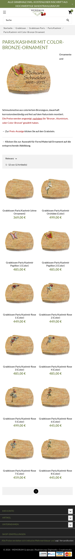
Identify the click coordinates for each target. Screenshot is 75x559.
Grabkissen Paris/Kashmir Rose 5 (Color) (19, 420)
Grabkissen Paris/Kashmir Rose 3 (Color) (19, 368)
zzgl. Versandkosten (64, 540)
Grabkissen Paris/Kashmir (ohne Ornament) (19, 212)
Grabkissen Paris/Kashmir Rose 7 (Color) (19, 472)
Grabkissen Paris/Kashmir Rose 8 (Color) (55, 472)
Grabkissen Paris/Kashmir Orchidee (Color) (55, 212)
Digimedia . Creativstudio (60, 549)
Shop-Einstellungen (14, 534)
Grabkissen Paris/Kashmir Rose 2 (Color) (55, 316)
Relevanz (9, 158)
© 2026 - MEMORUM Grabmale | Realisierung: (25, 549)
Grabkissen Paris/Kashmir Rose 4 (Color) (55, 368)
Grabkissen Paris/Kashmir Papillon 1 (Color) (19, 264)
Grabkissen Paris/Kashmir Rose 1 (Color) (19, 316)
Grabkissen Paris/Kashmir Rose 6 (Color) (55, 420)
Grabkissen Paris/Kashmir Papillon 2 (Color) (55, 264)
